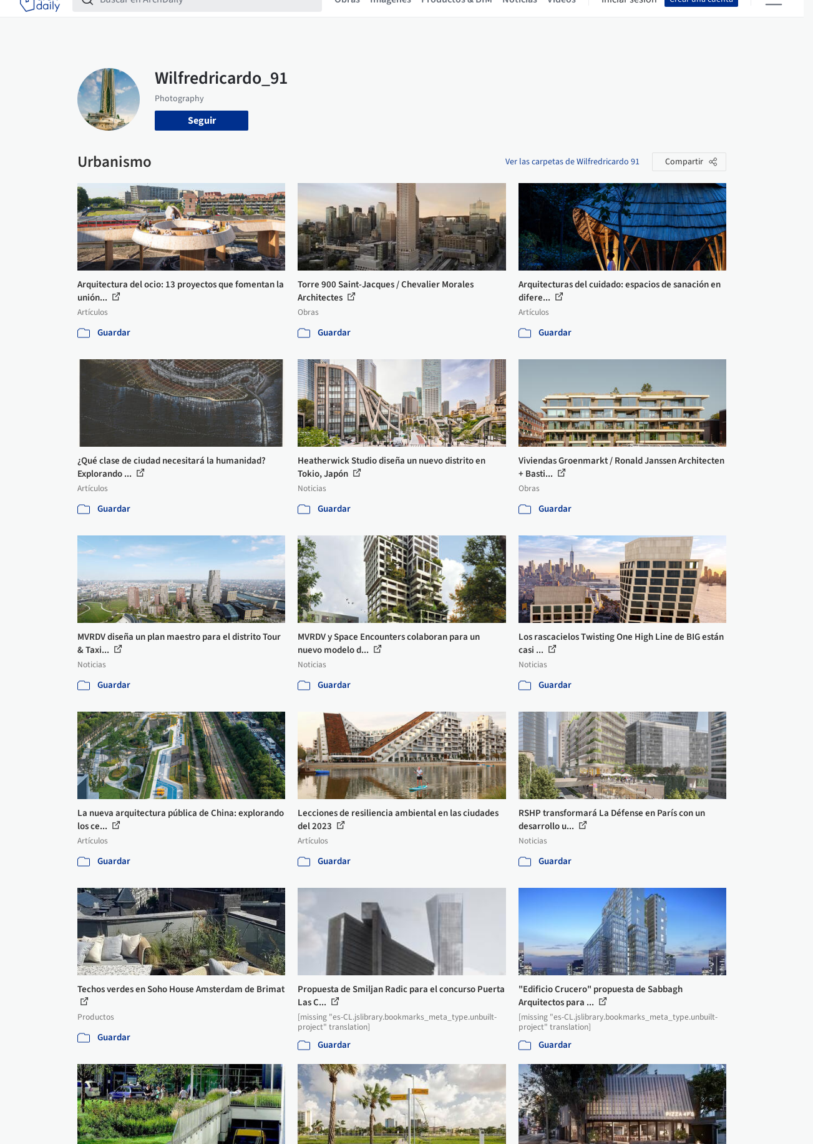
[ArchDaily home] (40, 17)
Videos (561, 17)
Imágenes (390, 17)
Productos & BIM (456, 17)
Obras (347, 17)
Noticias (519, 17)
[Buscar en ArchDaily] (207, 17)
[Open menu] (774, 17)
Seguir (202, 120)
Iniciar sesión (629, 17)
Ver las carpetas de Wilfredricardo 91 (572, 161)
